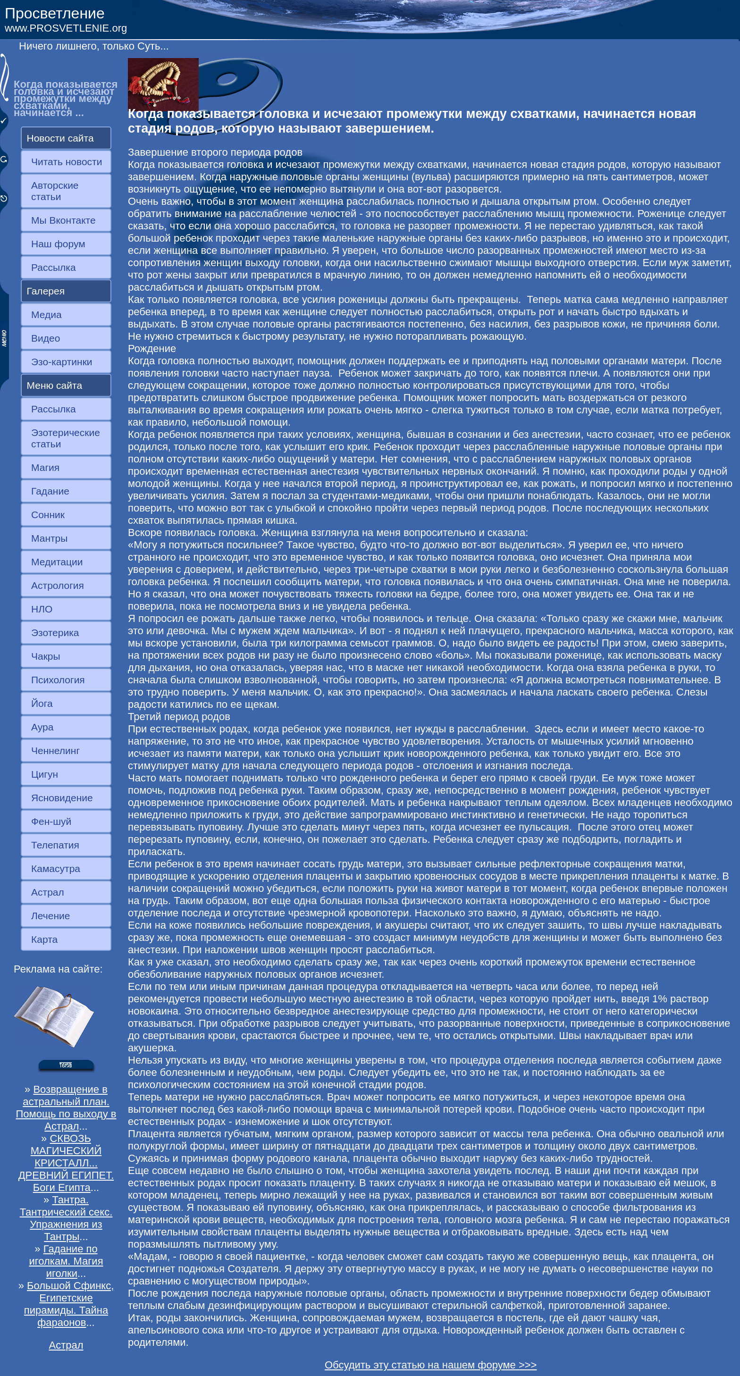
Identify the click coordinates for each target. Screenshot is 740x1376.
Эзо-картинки (61, 361)
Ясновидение (62, 797)
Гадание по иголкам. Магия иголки (66, 1261)
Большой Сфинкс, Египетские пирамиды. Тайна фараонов (69, 1304)
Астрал (47, 892)
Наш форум (58, 243)
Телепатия (55, 844)
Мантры (49, 538)
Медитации (57, 561)
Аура (42, 727)
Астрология (57, 585)
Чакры (45, 656)
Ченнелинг (55, 750)
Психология (58, 679)
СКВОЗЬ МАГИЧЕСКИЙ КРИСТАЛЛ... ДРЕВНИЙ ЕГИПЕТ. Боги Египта (66, 1163)
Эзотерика (55, 632)
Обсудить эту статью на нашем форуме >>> (431, 1365)
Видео (45, 338)
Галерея (46, 290)
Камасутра (55, 868)
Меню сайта (55, 385)
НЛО (41, 609)
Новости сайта (60, 138)
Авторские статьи (55, 191)
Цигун (44, 774)
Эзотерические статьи (65, 438)
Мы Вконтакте (63, 220)
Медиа (46, 314)
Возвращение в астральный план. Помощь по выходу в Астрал (66, 1107)
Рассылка (53, 267)
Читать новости (66, 161)
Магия (45, 467)
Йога (42, 703)
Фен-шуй (51, 821)
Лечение (50, 915)
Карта (44, 939)
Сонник (48, 514)
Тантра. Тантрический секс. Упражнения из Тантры (66, 1218)
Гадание (50, 491)
